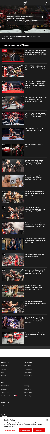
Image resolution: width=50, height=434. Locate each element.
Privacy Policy (5, 386)
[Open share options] (48, 36)
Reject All (39, 430)
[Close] (47, 420)
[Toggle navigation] (2, 2)
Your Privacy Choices (7, 396)
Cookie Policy (28, 392)
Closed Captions (29, 396)
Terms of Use (5, 392)
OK (25, 21)
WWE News (27, 365)
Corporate (4, 365)
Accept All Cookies (25, 430)
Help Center (27, 389)
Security (26, 386)
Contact (3, 376)
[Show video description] (44, 36)
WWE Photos (28, 372)
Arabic (3, 406)
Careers (3, 369)
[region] (25, 425)
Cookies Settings (10, 430)
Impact (3, 372)
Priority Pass (28, 376)
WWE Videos (28, 369)
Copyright (4, 389)
